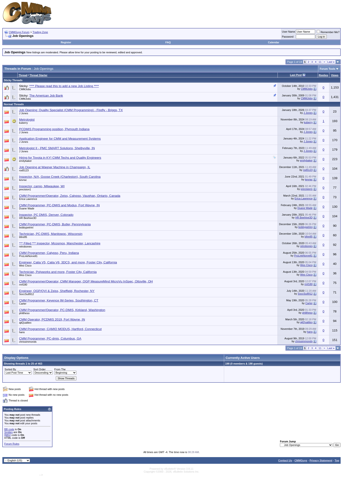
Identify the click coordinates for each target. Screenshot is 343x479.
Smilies (8, 432)
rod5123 (24, 170)
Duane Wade (26, 208)
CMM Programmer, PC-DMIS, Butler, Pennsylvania (55, 224)
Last (330, 61)
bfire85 (23, 237)
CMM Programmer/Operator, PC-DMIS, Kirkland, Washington (62, 310)
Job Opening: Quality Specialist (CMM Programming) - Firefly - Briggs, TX (71, 110)
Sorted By (10, 369)
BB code (9, 429)
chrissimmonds (27, 341)
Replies (323, 75)
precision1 (25, 189)
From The (60, 369)
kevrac (23, 179)
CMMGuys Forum (19, 32)
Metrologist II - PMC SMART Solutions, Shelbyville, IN (57, 148)
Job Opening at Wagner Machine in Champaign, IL (54, 167)
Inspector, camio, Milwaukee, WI (42, 186)
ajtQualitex (25, 322)
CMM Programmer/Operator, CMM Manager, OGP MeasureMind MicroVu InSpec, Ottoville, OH (86, 281)
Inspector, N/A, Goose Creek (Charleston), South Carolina (60, 176)
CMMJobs (25, 89)
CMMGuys (300, 460)
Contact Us (285, 460)
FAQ (168, 42)
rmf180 (23, 284)
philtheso (24, 313)
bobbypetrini (26, 227)
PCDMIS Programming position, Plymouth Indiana (54, 129)
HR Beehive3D (27, 218)
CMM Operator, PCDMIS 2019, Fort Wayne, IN (52, 319)
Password (287, 36)
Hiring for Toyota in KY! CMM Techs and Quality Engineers (60, 157)
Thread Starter (38, 75)
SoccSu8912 (26, 294)
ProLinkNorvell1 (28, 256)
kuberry (23, 122)
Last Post (296, 75)
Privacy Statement (320, 460)
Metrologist (27, 119)
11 (319, 61)
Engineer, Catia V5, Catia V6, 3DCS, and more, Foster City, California (68, 262)
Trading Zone (40, 32)
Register (66, 42)
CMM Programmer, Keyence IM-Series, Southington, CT (58, 300)
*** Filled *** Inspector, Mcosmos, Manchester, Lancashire (60, 243)
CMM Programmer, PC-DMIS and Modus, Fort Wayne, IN (59, 205)
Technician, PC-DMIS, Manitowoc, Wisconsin (50, 234)
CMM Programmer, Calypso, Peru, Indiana (49, 253)
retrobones (25, 246)
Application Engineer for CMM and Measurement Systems (60, 138)
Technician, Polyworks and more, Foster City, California (58, 272)
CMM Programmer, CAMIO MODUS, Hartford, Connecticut (60, 329)
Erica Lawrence (28, 199)
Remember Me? (328, 32)
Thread (23, 75)
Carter (22, 303)
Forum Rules (11, 443)
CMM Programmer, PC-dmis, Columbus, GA (50, 338)
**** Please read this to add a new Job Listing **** (64, 86)
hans (22, 332)
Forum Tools (327, 68)
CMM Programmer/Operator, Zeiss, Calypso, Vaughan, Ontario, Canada (69, 196)
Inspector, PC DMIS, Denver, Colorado (46, 215)
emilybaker (25, 160)
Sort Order (39, 369)
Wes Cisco (25, 265)
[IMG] (7, 435)
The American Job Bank (46, 95)
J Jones (23, 113)
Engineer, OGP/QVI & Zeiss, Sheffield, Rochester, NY (57, 291)
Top (337, 460)
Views (334, 75)
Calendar (273, 42)
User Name (288, 31)
